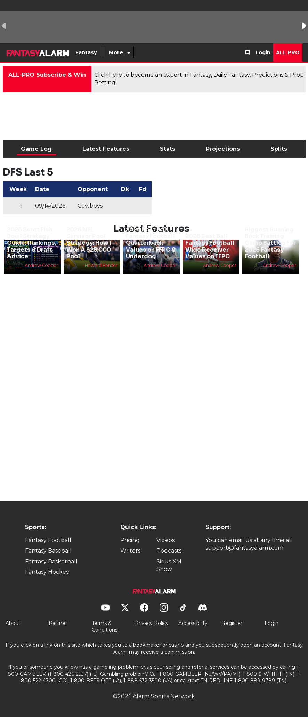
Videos (165, 540)
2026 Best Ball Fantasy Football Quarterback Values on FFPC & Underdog (151, 243)
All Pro (288, 52)
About (13, 623)
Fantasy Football (48, 540)
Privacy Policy (152, 623)
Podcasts (168, 550)
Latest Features (105, 149)
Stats (167, 149)
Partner (58, 623)
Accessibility (193, 623)
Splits (278, 149)
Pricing (130, 540)
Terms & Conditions (104, 626)
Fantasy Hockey (47, 572)
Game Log (36, 149)
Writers (130, 550)
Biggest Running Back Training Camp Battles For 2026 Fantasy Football (270, 243)
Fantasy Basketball (51, 561)
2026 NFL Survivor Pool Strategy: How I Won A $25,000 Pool (88, 243)
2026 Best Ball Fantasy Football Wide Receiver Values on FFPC (209, 246)
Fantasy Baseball (48, 550)
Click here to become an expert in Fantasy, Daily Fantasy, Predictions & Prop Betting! (199, 79)
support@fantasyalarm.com (244, 548)
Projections (223, 149)
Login (263, 52)
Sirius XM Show (168, 565)
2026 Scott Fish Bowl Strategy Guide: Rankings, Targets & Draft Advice (31, 243)
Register (231, 623)
